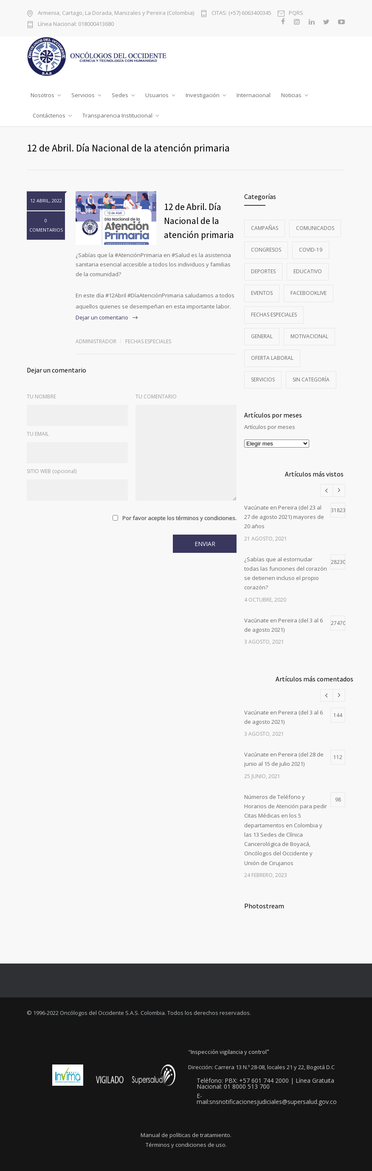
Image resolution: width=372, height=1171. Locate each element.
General (262, 336)
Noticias (291, 95)
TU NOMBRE (41, 396)
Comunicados (315, 228)
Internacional (254, 95)
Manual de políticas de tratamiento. (186, 1135)
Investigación (203, 95)
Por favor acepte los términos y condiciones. (179, 518)
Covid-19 (310, 249)
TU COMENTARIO (156, 396)
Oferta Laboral (272, 357)
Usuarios (157, 95)
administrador (96, 341)
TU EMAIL (38, 433)
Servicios (83, 95)
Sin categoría (311, 379)
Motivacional (309, 336)
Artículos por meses (269, 427)
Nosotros (42, 95)
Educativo (307, 271)
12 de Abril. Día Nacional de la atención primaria (199, 221)
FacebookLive (308, 293)
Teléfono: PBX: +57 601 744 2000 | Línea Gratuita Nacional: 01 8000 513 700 (265, 1084)
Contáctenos (49, 115)
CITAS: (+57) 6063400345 (241, 13)
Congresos (266, 249)
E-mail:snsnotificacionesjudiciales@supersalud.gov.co (267, 1099)
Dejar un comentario (102, 317)
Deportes (263, 271)
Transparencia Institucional (117, 115)
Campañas (264, 228)
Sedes (120, 95)
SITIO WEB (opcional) (51, 471)
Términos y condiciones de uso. (186, 1145)
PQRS (296, 13)
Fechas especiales (148, 341)
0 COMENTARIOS (46, 225)
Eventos (262, 293)
